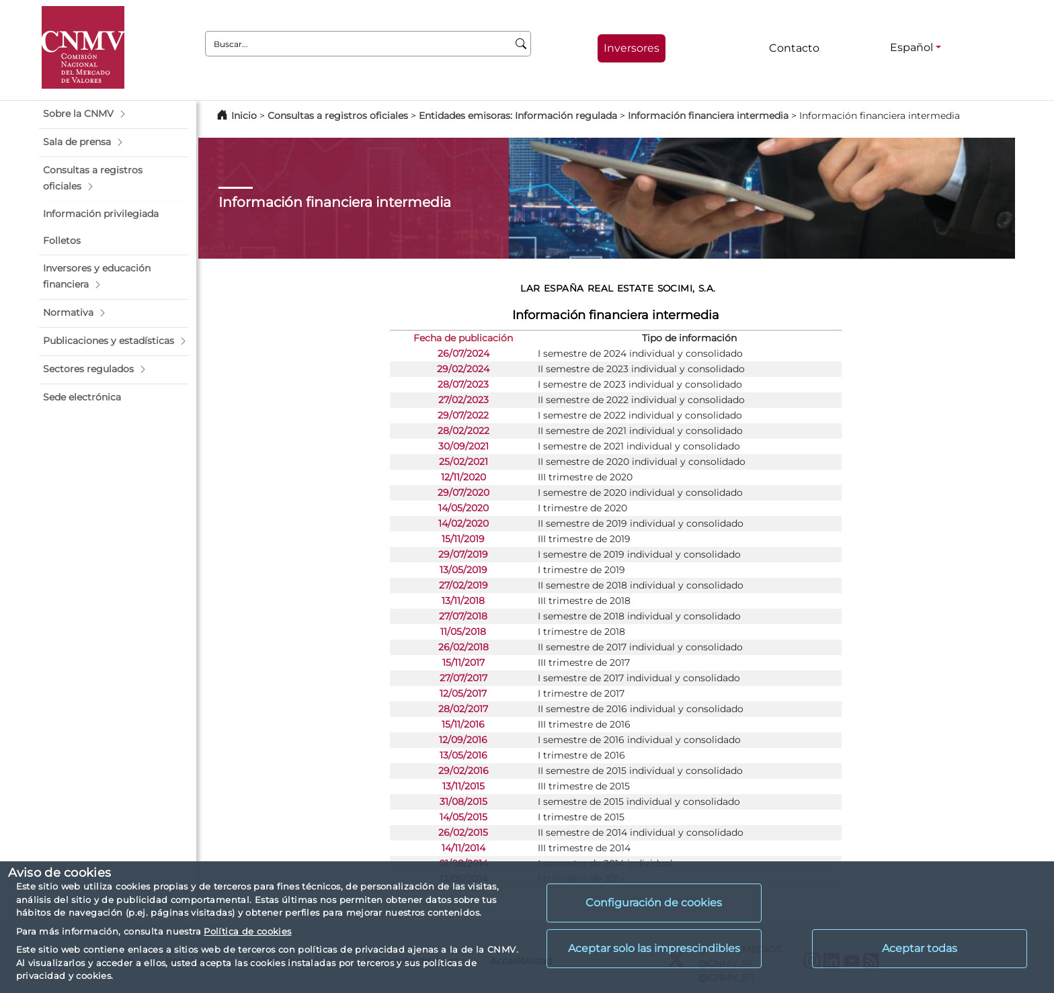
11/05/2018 (463, 631)
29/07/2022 (463, 415)
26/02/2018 (463, 647)
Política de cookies (247, 931)
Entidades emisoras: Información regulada (518, 116)
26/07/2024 (463, 353)
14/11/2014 (463, 848)
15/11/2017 (463, 662)
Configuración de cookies (653, 902)
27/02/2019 (463, 585)
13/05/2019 (463, 570)
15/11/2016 (463, 724)
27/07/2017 (463, 678)
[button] (113, 114)
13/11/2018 (463, 601)
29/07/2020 (463, 492)
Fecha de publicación (463, 338)
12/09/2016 (463, 740)
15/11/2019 (463, 539)
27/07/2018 (463, 616)
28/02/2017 (463, 709)
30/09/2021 (463, 446)
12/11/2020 (463, 477)
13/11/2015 (463, 786)
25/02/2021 (463, 462)
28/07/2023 (463, 384)
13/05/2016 (463, 755)
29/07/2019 (463, 554)
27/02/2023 (463, 400)
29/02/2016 (463, 771)
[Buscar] (521, 43)
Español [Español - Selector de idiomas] (911, 47)
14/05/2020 (463, 508)
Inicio (244, 116)
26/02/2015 (463, 832)
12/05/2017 (463, 693)
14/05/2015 (463, 817)
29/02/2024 (463, 369)
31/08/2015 (463, 801)
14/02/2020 (463, 523)
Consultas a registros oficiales (338, 116)
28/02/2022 (463, 431)
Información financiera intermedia (708, 116)
